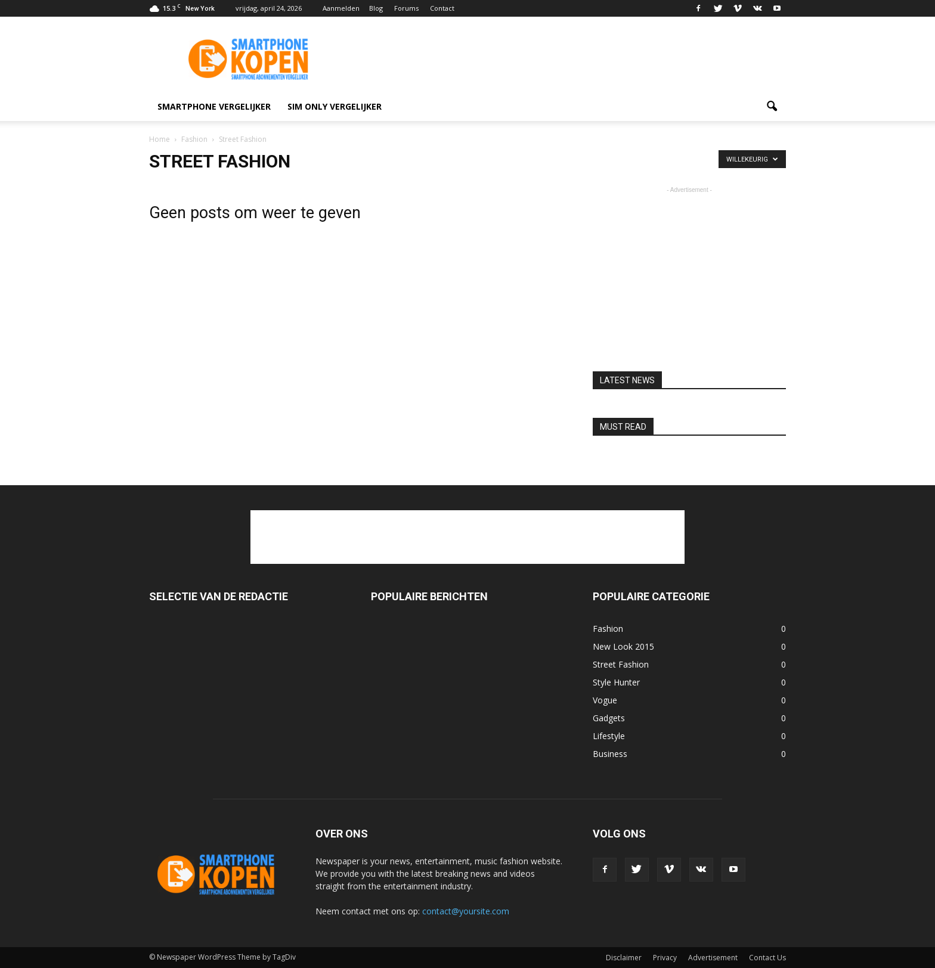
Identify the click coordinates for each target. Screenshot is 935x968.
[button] (771, 106)
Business (610, 753)
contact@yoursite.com (465, 911)
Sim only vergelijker (334, 106)
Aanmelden (341, 8)
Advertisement (713, 958)
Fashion (608, 628)
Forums (406, 8)
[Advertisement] (569, 60)
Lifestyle (609, 735)
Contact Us (767, 958)
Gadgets (609, 718)
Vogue (605, 700)
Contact (442, 8)
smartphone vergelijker (214, 106)
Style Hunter (616, 682)
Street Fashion (621, 664)
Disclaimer (624, 958)
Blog (376, 8)
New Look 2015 (623, 646)
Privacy (665, 958)
